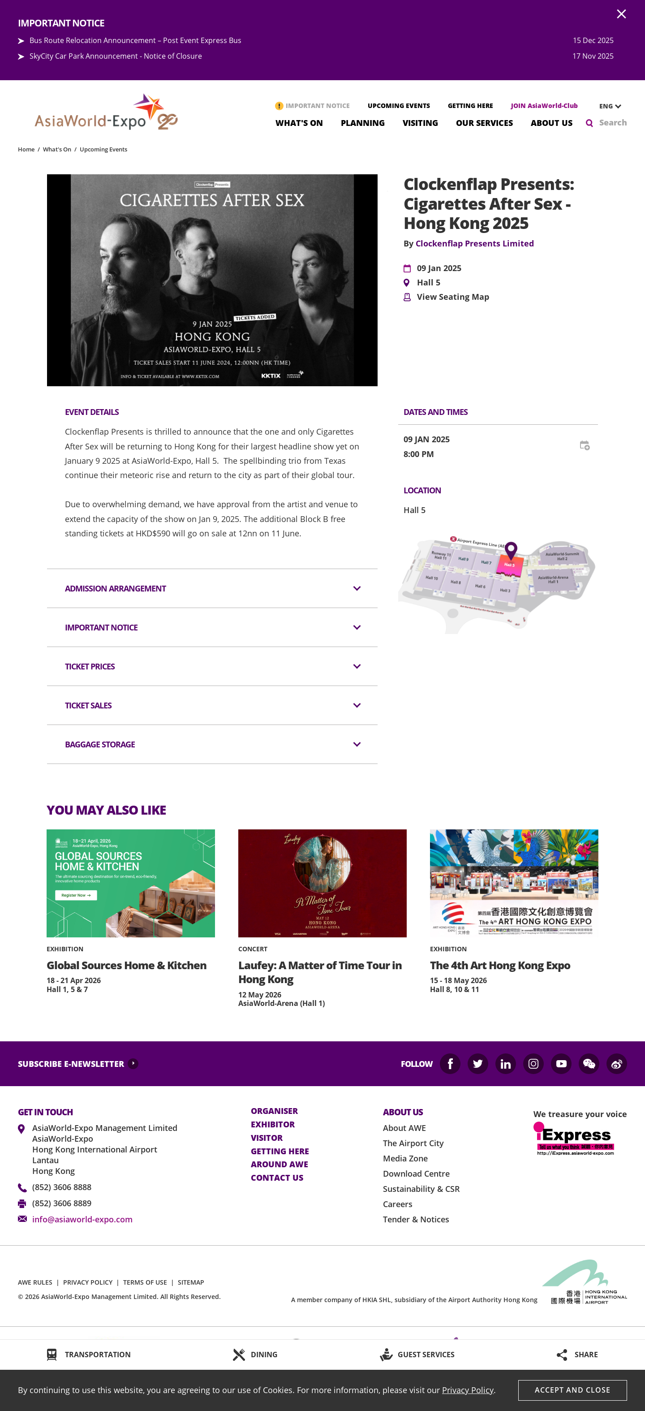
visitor (267, 1138)
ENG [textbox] (606, 106)
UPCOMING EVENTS (399, 105)
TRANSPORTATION (98, 1354)
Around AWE (279, 1164)
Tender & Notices (416, 1219)
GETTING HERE (470, 105)
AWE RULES (35, 1282)
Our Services (484, 122)
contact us (277, 1178)
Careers (398, 1204)
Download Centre (416, 1173)
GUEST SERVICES (426, 1354)
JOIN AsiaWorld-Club (544, 105)
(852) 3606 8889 (61, 1203)
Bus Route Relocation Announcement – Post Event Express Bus (135, 40)
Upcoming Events (103, 149)
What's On (299, 122)
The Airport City (413, 1143)
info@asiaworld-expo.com (82, 1219)
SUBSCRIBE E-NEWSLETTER (71, 1064)
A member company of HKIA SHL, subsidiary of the (414, 1299)
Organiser (274, 1111)
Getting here (280, 1151)
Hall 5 (428, 282)
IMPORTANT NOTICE (318, 105)
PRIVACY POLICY (87, 1282)
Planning (363, 122)
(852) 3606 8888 (61, 1187)
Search (613, 122)
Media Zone (405, 1158)
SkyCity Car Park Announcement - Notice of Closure (116, 56)
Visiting (420, 122)
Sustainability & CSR (421, 1188)
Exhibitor (273, 1124)
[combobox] (607, 106)
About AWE (404, 1127)
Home (26, 149)
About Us (551, 122)
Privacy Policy (468, 1390)
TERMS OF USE (145, 1282)
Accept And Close (573, 1390)
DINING (264, 1354)
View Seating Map (453, 297)
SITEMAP (191, 1282)
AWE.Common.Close (621, 14)
